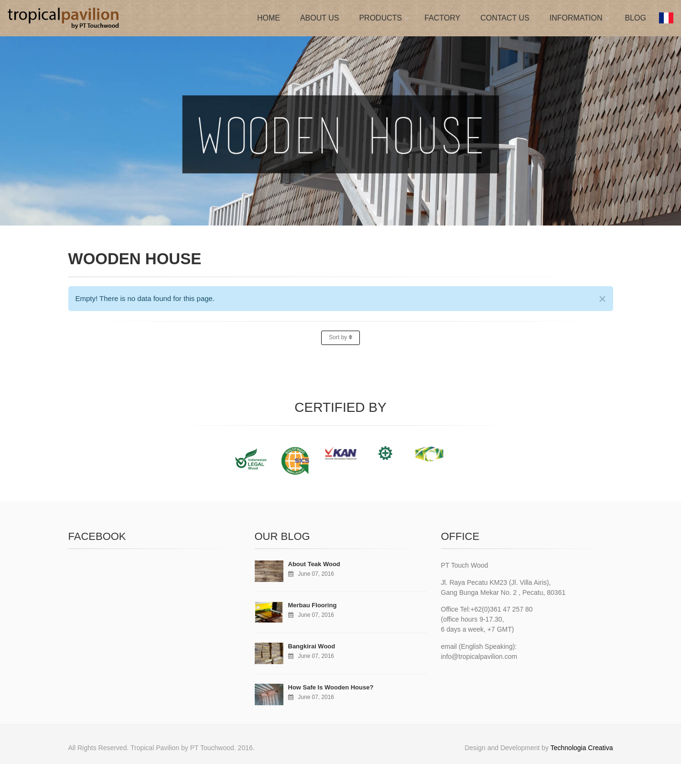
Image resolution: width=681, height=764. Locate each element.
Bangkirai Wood (311, 646)
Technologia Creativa (582, 748)
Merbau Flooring (312, 605)
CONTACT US (505, 18)
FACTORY (442, 18)
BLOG (635, 18)
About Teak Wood (314, 564)
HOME (268, 18)
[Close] (602, 299)
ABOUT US (319, 18)
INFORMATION (576, 18)
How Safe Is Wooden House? (331, 687)
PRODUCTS (380, 18)
